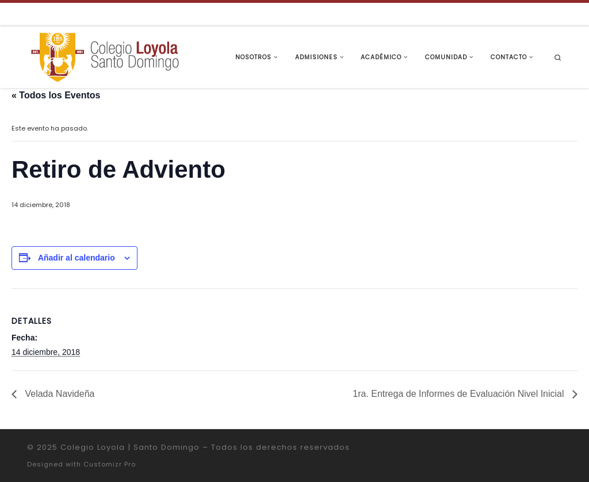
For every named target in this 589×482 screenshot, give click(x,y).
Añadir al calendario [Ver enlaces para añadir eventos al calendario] (76, 257)
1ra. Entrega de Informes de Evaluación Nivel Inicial (460, 394)
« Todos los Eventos (56, 95)
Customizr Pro (109, 464)
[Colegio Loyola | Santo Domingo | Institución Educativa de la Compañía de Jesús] (104, 56)
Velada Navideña (58, 394)
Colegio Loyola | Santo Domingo (130, 447)
